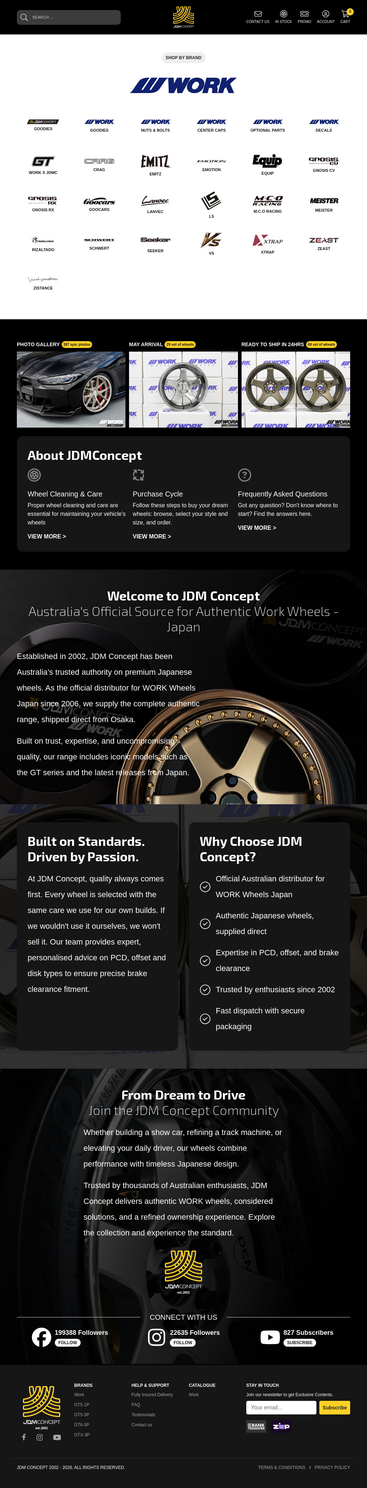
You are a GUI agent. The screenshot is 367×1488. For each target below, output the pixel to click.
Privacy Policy (332, 1467)
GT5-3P (81, 1414)
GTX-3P (82, 1434)
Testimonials (143, 1414)
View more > (47, 536)
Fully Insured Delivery (152, 1394)
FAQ (136, 1404)
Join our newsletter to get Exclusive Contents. (289, 1394)
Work (79, 1394)
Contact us (142, 1424)
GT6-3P (81, 1424)
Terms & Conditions (281, 1467)
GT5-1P (81, 1404)
